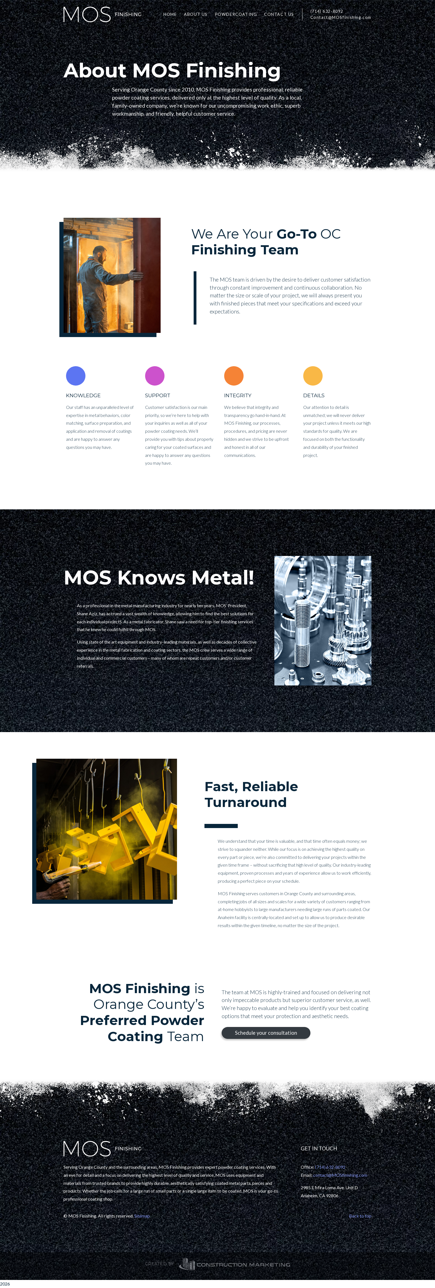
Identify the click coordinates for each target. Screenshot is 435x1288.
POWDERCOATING (236, 14)
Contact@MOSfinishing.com (340, 17)
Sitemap (142, 1215)
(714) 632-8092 (326, 11)
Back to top (360, 1215)
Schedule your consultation (266, 1033)
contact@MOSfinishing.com (340, 1175)
